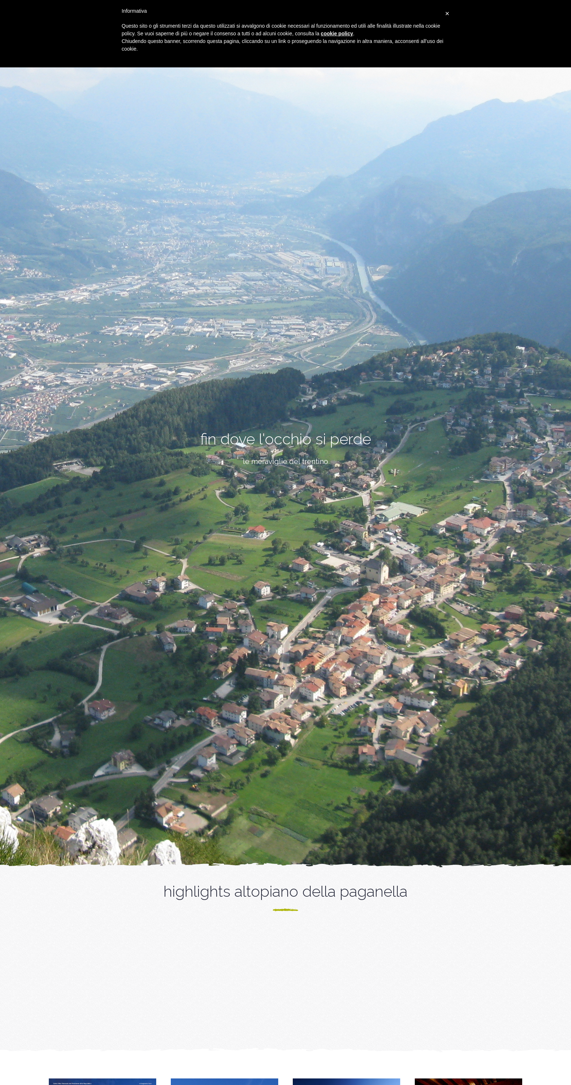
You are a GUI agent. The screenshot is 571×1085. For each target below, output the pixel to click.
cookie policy (337, 33)
